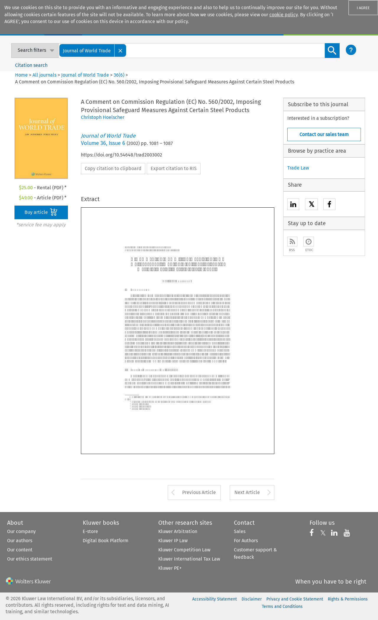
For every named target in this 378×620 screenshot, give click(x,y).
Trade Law (298, 168)
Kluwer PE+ (170, 568)
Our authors (19, 540)
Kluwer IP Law (173, 540)
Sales (239, 531)
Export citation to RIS (174, 168)
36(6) (119, 75)
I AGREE (363, 8)
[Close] (120, 50)
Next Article (247, 492)
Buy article (41, 212)
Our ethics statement (29, 559)
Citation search (31, 65)
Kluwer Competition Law (184, 550)
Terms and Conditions (282, 606)
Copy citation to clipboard (113, 168)
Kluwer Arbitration (177, 531)
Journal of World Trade (85, 75)
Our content (19, 550)
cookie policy (283, 14)
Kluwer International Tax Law (189, 559)
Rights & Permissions (348, 599)
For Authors (246, 540)
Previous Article (199, 492)
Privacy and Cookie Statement (294, 599)
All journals (45, 75)
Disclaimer (252, 599)
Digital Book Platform (105, 540)
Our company (21, 531)
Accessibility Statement (214, 599)
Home (21, 75)
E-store (90, 531)
